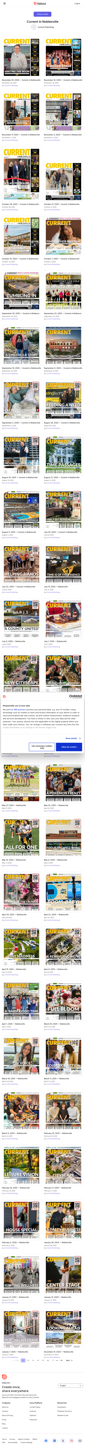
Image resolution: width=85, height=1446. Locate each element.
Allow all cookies (69, 747)
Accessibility (13, 1442)
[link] (77, 3)
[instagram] (71, 1441)
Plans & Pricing (7, 1415)
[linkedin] (55, 1441)
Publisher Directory (64, 1411)
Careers (5, 1411)
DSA (3, 1442)
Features (33, 1411)
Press (4, 1420)
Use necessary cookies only (42, 747)
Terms (4, 1439)
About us (5, 1407)
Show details (71, 738)
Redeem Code (62, 1415)
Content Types (35, 1407)
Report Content (24, 1439)
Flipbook (33, 1415)
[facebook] (46, 1441)
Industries (33, 1420)
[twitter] (63, 1441)
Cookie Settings (26, 1442)
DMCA (34, 1439)
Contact (5, 1428)
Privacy (12, 1439)
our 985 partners (18, 709)
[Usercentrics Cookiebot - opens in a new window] (71, 697)
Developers (61, 1407)
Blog (3, 1424)
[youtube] (80, 1441)
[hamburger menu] (4, 3)
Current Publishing (42, 27)
